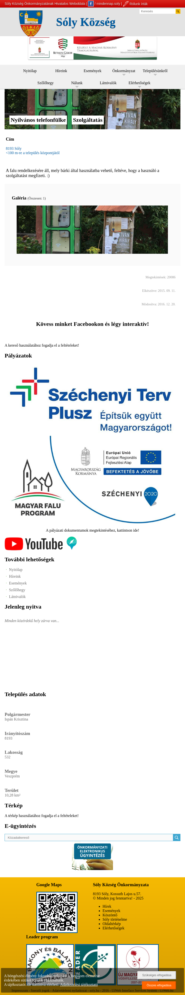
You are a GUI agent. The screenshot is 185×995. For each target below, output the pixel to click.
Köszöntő (110, 915)
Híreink (61, 71)
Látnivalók (108, 83)
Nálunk (76, 83)
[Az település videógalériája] (41, 549)
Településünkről (155, 71)
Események (92, 71)
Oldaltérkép (112, 924)
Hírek (107, 906)
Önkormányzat (123, 71)
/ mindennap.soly (104, 4)
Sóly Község (86, 21)
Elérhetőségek (140, 83)
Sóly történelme (115, 919)
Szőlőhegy (45, 83)
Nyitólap (30, 71)
